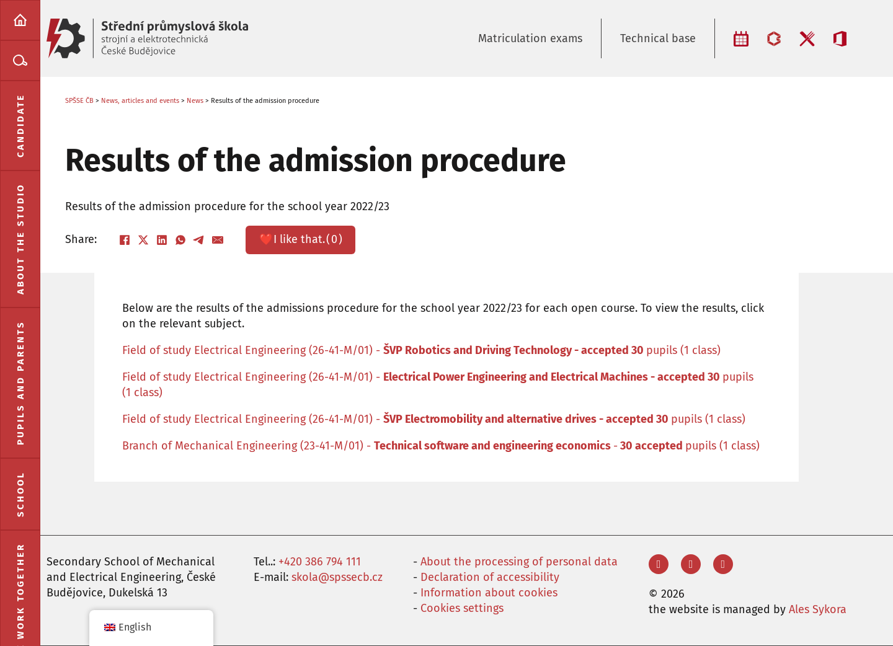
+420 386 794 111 (319, 562)
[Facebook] (124, 240)
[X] (143, 240)
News (195, 101)
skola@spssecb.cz (337, 577)
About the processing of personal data (519, 562)
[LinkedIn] (162, 240)
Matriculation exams (530, 38)
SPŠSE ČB (79, 101)
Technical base (658, 38)
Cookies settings (462, 608)
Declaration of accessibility (489, 577)
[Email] (217, 240)
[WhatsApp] (180, 240)
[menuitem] (20, 20)
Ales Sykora (817, 609)
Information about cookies (489, 593)
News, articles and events (140, 101)
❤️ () (300, 239)
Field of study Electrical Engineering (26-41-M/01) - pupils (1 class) (421, 350)
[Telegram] (199, 240)
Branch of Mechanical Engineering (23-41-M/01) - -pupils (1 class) (441, 446)
